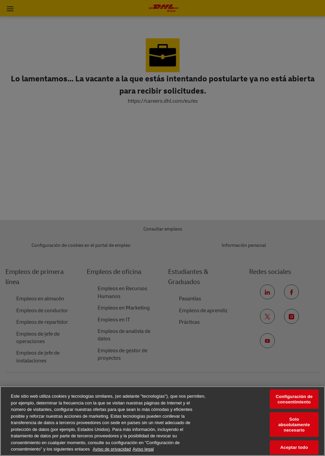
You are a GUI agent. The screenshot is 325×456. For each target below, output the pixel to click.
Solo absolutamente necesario (294, 424)
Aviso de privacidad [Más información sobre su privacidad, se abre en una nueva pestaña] (112, 449)
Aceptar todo (294, 447)
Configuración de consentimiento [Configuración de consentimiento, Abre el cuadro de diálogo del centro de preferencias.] (294, 399)
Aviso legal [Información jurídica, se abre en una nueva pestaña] (143, 449)
